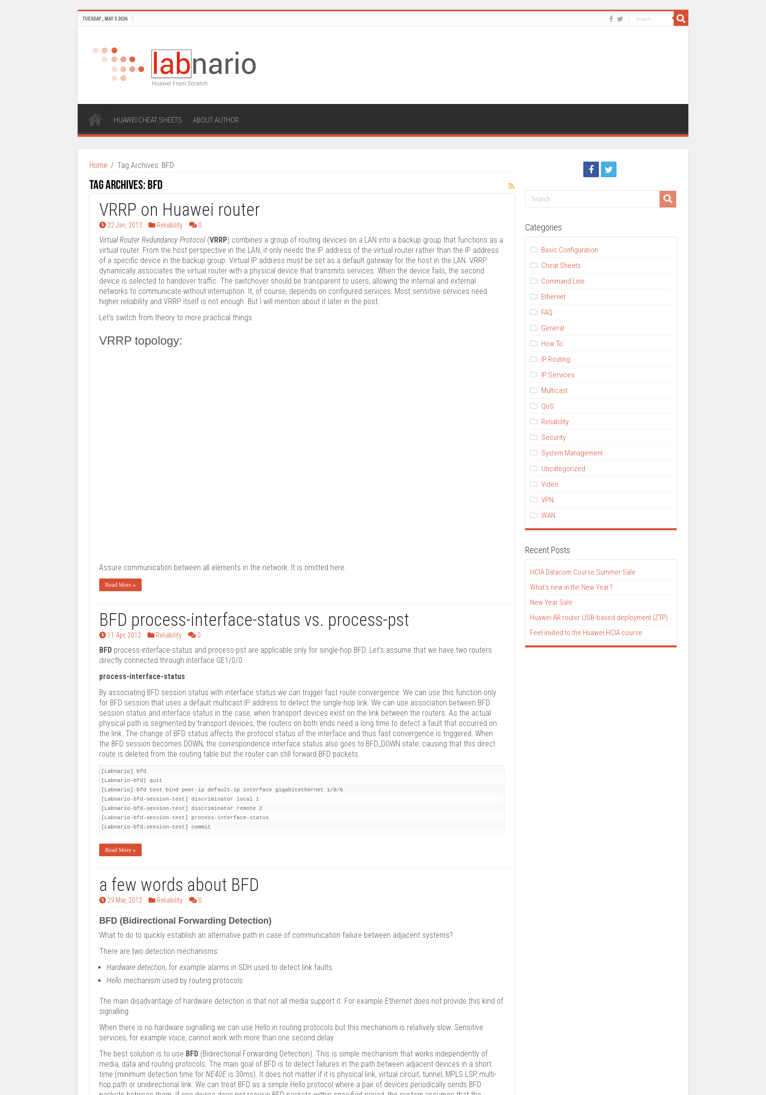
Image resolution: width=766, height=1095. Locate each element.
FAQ (547, 312)
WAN (548, 515)
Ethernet (553, 296)
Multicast (554, 390)
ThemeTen (129, 1079)
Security (553, 437)
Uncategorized (563, 468)
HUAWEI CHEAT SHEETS (148, 120)
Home (98, 165)
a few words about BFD (179, 780)
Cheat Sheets (561, 265)
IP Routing (555, 359)
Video (549, 484)
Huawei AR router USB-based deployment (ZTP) (599, 617)
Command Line (563, 281)
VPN (547, 500)
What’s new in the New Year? (571, 587)
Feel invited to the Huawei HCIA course (586, 632)
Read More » (120, 480)
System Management (572, 453)
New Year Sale (551, 602)
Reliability (170, 225)
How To (552, 343)
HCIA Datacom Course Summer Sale (583, 572)
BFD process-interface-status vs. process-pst (254, 515)
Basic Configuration (569, 250)
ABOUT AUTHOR (216, 120)
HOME (95, 119)
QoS (547, 406)
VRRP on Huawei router (179, 210)
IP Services (557, 375)
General (552, 328)
